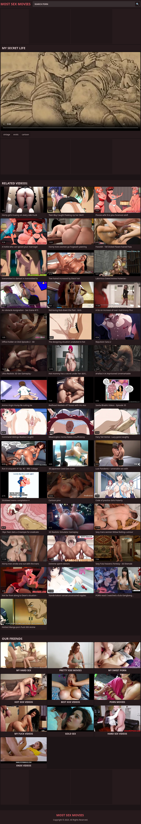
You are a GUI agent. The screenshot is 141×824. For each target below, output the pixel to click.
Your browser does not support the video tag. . (70, 91)
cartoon (25, 134)
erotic (16, 134)
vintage (6, 134)
